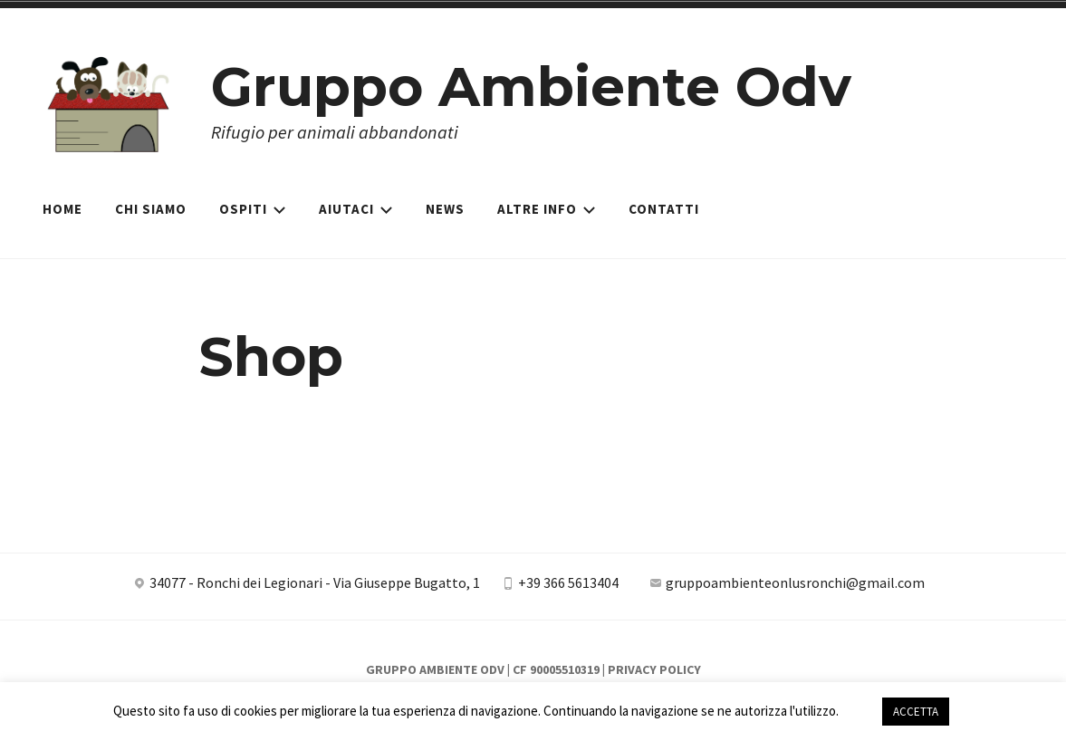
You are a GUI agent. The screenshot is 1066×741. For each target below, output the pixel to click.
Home (62, 208)
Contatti (664, 208)
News (445, 208)
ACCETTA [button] (915, 711)
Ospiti (252, 208)
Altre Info (546, 208)
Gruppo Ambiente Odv (531, 86)
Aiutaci (356, 208)
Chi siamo (151, 208)
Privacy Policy (654, 669)
